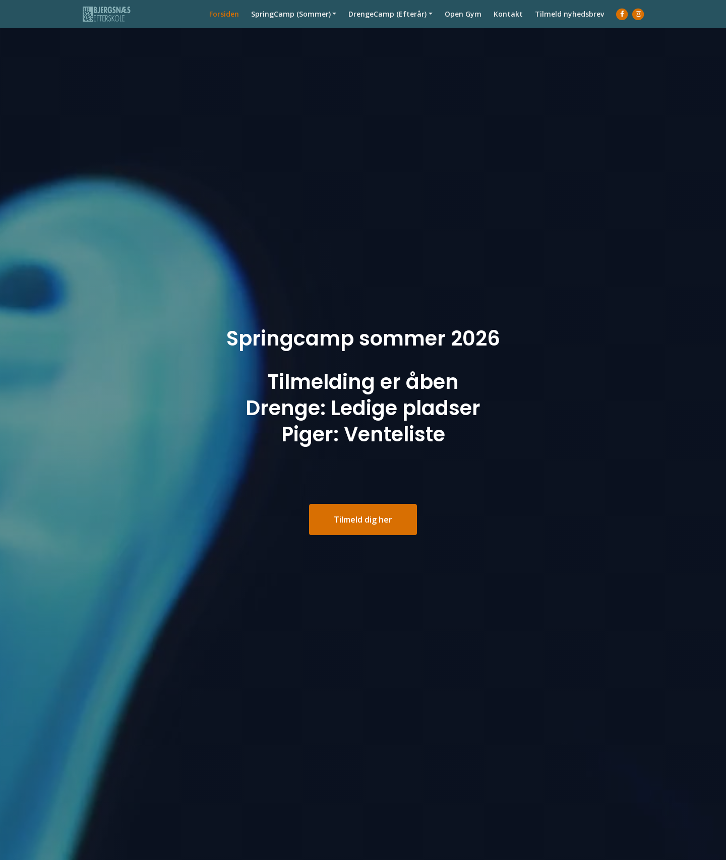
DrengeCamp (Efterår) (387, 24)
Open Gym (463, 24)
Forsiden (224, 24)
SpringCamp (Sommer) (291, 24)
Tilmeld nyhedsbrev (569, 24)
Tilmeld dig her (363, 519)
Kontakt (508, 24)
